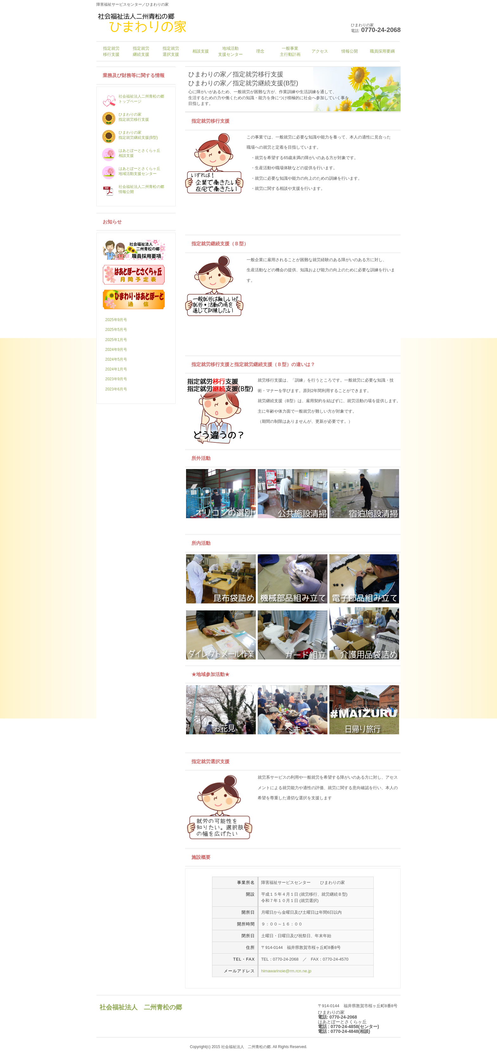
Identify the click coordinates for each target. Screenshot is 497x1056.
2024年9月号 (116, 349)
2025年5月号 (116, 329)
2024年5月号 (116, 359)
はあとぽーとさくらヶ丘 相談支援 (131, 153)
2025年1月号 (116, 340)
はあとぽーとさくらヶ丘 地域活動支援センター (131, 171)
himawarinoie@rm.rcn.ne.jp (286, 971)
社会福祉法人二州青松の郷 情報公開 (133, 189)
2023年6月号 (116, 389)
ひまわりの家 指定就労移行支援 (125, 117)
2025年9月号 (116, 320)
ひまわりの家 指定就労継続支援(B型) (130, 135)
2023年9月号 (116, 379)
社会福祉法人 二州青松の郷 (141, 1007)
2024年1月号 (116, 369)
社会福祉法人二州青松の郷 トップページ (133, 99)
